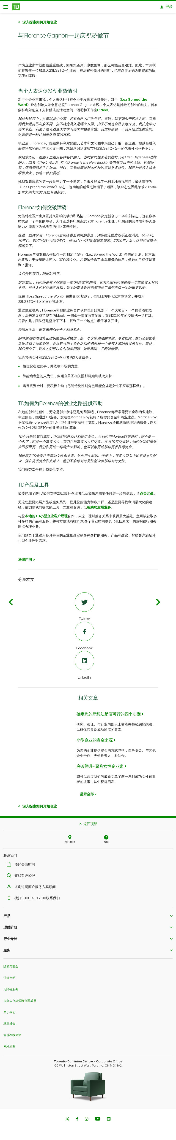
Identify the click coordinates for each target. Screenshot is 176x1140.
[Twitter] (84, 608)
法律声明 (25, 561)
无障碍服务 (10, 990)
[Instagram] (86, 1121)
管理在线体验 (12, 1036)
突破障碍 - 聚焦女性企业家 (100, 768)
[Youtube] (97, 1121)
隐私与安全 (10, 968)
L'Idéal (102, 112)
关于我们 (9, 1013)
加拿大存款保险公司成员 (19, 1002)
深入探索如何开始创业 (39, 24)
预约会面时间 (22, 866)
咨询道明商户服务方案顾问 (32, 888)
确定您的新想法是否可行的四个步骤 (109, 716)
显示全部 (88, 796)
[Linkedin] (108, 1121)
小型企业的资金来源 (95, 742)
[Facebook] (84, 638)
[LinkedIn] (84, 667)
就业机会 (9, 1025)
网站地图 (9, 1048)
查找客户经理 (22, 877)
